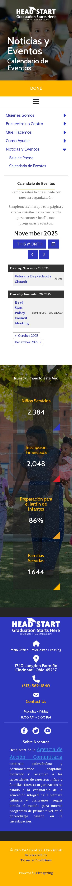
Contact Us (36, 701)
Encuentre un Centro (37, 124)
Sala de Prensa (21, 157)
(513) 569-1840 (36, 685)
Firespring (44, 873)
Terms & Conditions (36, 860)
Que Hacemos (37, 132)
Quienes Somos (37, 115)
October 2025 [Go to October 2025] (28, 335)
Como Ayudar (37, 141)
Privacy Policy (36, 855)
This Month (29, 244)
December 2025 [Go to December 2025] (26, 342)
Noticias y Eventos (37, 149)
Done (36, 88)
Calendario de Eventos (27, 165)
